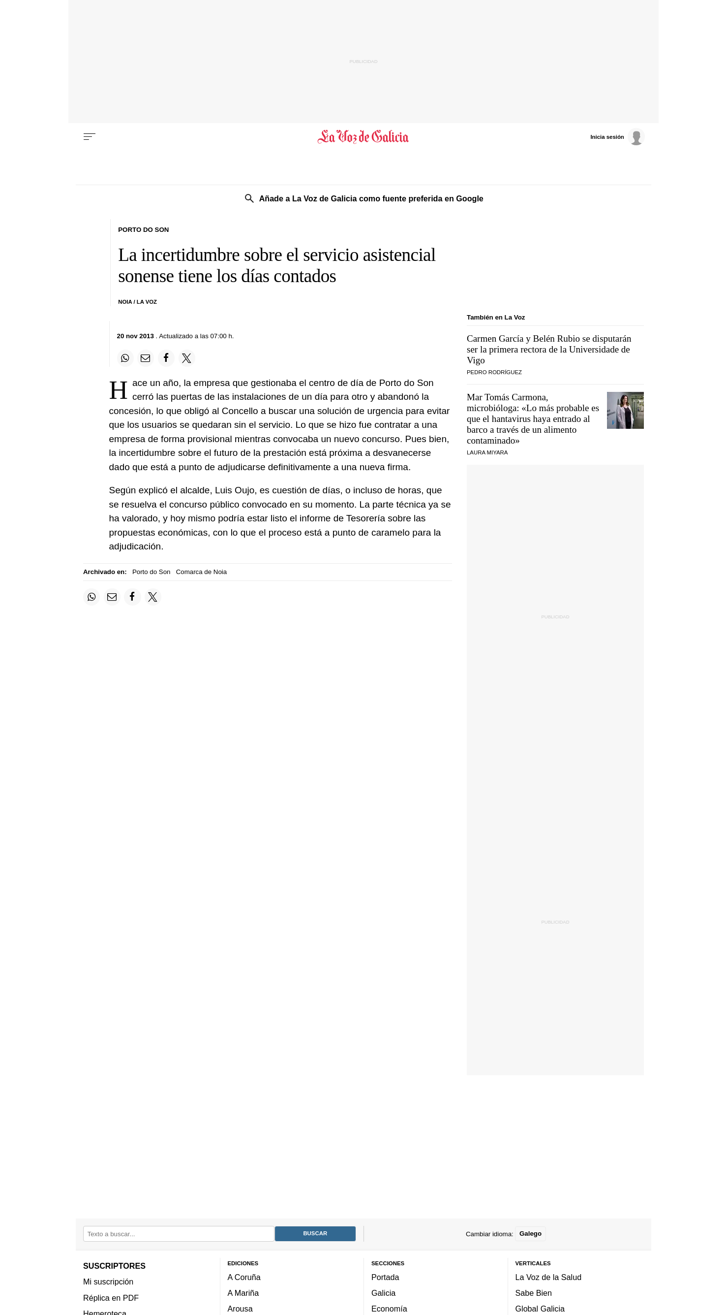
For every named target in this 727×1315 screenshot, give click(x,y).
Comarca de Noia (201, 572)
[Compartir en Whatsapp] (125, 358)
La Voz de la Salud (548, 1276)
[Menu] (89, 137)
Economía (389, 1308)
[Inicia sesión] (617, 136)
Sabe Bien (533, 1292)
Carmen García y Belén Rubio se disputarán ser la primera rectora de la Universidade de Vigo (549, 349)
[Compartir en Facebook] (166, 358)
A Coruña (244, 1276)
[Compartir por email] (145, 358)
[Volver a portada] (363, 137)
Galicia (383, 1292)
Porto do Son (151, 572)
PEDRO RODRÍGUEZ (494, 372)
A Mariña (243, 1292)
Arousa (240, 1308)
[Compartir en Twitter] (187, 358)
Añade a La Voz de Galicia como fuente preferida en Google (371, 198)
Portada (385, 1276)
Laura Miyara (487, 452)
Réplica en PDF (111, 1297)
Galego (530, 1233)
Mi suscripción (108, 1281)
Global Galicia (540, 1308)
